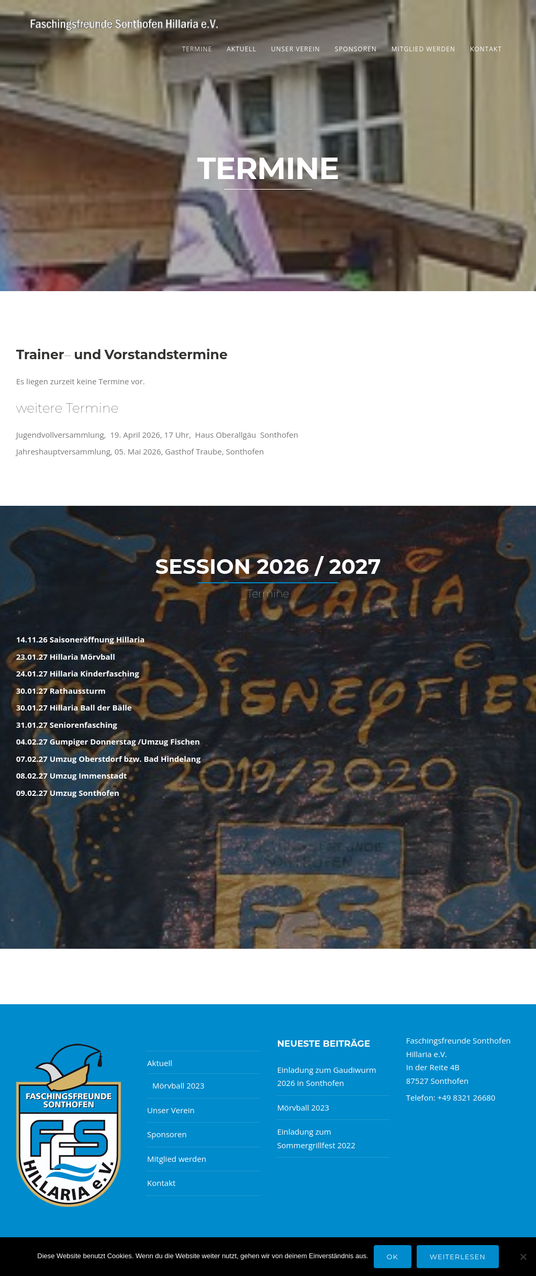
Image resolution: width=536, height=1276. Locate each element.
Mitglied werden (423, 49)
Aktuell (241, 49)
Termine (197, 49)
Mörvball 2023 (178, 1085)
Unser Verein (295, 49)
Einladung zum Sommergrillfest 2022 (316, 1138)
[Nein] (523, 1256)
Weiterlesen (458, 1256)
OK (392, 1256)
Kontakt (486, 49)
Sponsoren (356, 49)
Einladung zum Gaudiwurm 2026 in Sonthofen (326, 1076)
